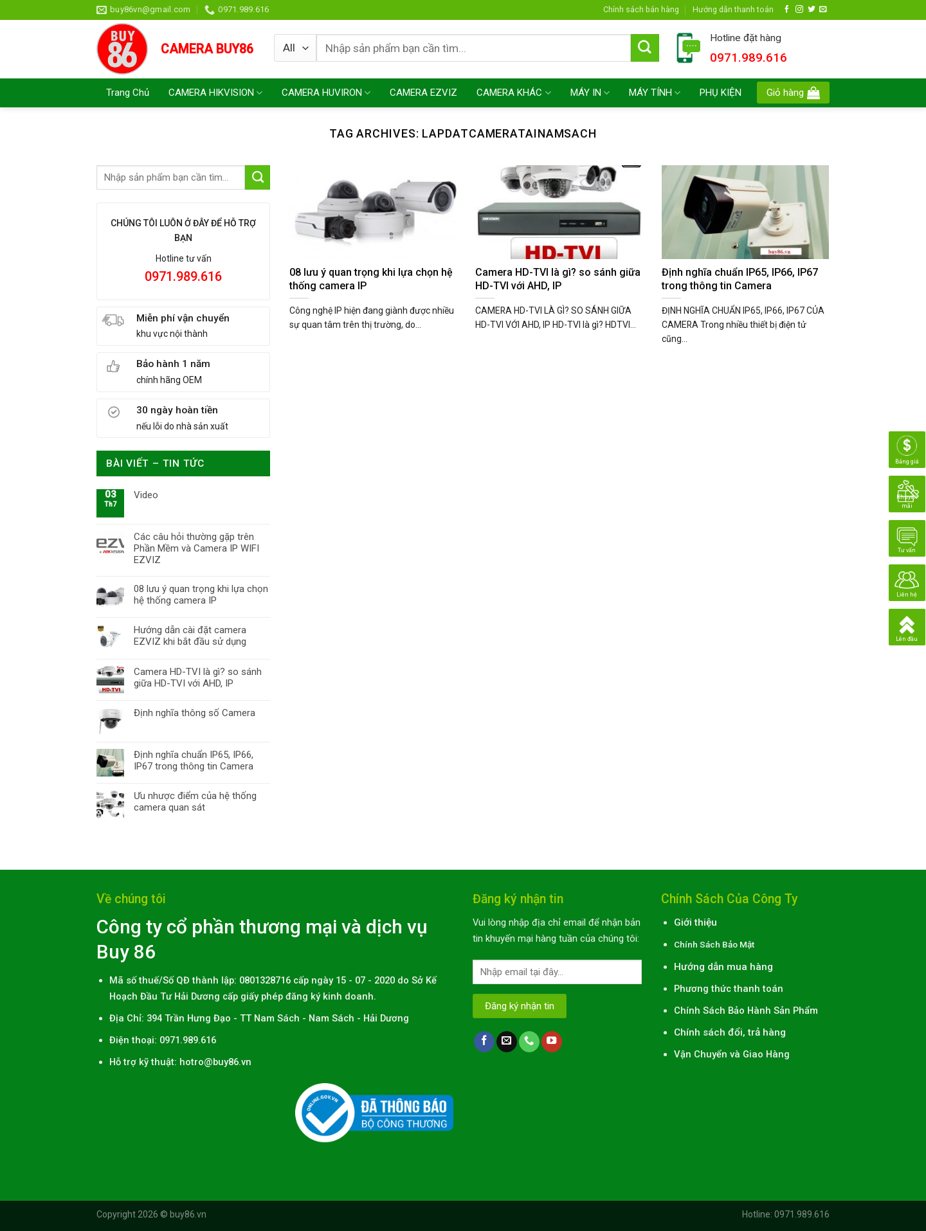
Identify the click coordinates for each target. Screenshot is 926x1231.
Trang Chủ (127, 92)
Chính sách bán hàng (641, 9)
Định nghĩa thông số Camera (194, 713)
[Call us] (529, 1041)
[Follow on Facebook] (787, 9)
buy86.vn (188, 1214)
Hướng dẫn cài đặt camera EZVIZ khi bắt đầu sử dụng (190, 635)
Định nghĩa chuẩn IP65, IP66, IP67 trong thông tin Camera (193, 760)
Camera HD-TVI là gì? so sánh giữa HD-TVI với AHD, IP (198, 677)
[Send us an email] (823, 9)
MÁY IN (590, 93)
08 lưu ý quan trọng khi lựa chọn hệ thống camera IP (201, 594)
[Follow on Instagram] (799, 9)
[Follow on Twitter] (811, 9)
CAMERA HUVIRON (326, 93)
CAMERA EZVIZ (423, 92)
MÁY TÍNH (654, 93)
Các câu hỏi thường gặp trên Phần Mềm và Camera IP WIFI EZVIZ (196, 548)
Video (146, 495)
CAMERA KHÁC (513, 93)
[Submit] (645, 48)
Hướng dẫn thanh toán (733, 9)
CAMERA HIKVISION (215, 93)
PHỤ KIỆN (720, 92)
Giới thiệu (695, 922)
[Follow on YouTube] (551, 1041)
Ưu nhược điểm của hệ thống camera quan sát (195, 801)
